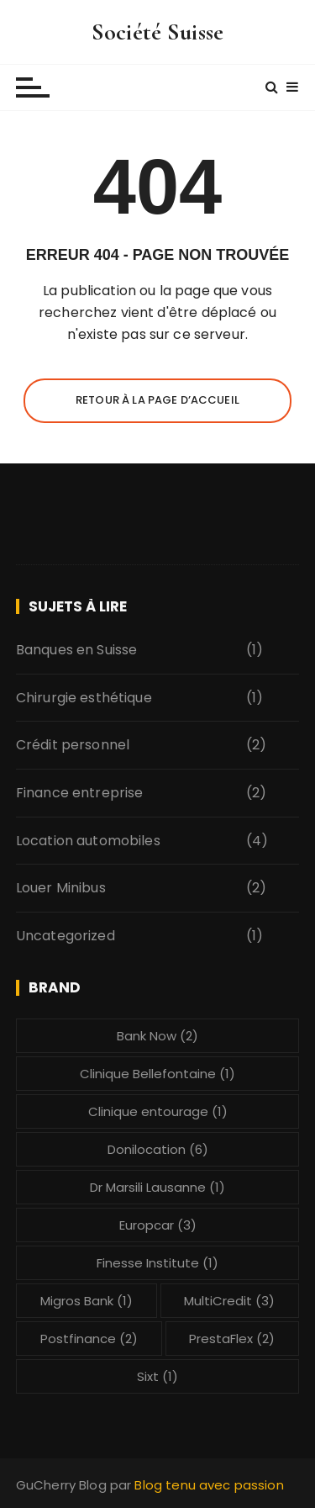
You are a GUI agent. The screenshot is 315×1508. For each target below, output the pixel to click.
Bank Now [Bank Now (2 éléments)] (157, 1036)
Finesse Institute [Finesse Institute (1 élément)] (157, 1263)
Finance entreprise (80, 792)
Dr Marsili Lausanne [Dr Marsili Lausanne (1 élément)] (157, 1187)
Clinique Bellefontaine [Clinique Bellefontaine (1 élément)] (157, 1073)
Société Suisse (157, 32)
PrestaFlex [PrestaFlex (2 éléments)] (232, 1338)
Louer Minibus (61, 887)
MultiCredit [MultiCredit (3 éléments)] (229, 1301)
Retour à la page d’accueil (157, 400)
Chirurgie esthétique (84, 697)
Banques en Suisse (77, 649)
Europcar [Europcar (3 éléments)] (158, 1225)
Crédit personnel (72, 744)
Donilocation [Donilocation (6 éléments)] (158, 1149)
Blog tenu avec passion (208, 1485)
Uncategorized (65, 935)
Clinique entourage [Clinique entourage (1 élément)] (158, 1111)
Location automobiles (88, 840)
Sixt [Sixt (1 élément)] (157, 1376)
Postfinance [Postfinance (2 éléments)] (89, 1338)
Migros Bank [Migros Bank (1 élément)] (86, 1301)
